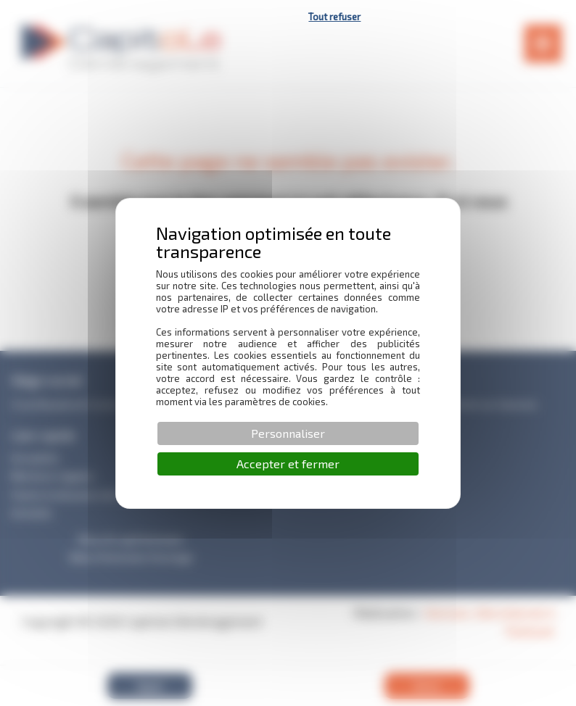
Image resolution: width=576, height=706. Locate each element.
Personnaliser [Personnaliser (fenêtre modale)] (288, 433)
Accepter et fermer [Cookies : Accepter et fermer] (288, 463)
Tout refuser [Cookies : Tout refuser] (334, 16)
